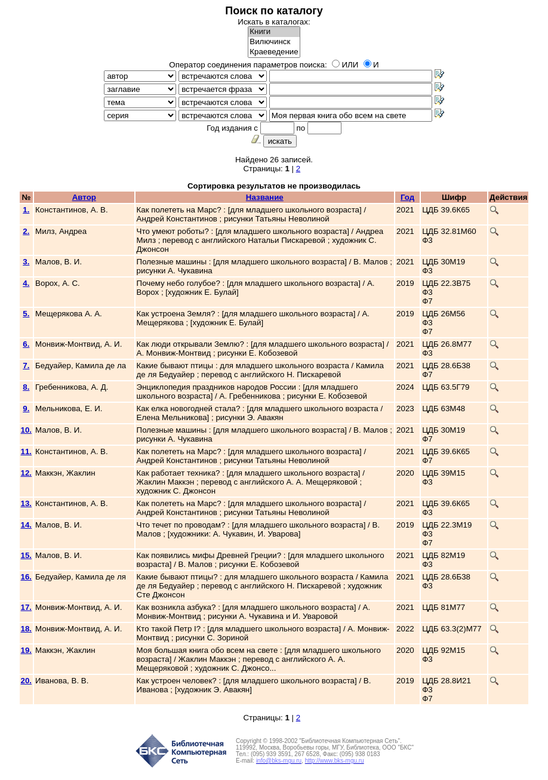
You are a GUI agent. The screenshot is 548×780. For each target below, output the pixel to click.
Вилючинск (273, 42)
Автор (84, 197)
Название (265, 197)
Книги (273, 32)
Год (407, 197)
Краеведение (273, 52)
